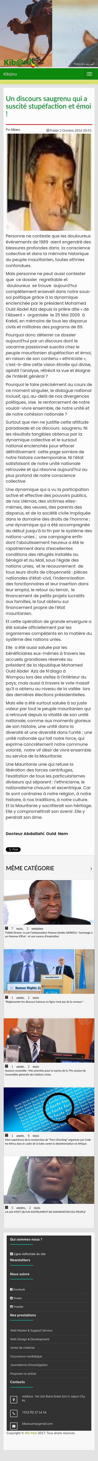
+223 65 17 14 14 (34, 1412)
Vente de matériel (22, 1347)
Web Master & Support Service (31, 1330)
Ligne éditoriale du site (28, 1254)
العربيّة (90, 64)
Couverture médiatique (26, 1356)
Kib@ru (10, 73)
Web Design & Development (29, 1339)
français (80, 64)
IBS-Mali (31, 1433)
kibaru (15, 129)
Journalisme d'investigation (29, 1365)
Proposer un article (23, 1373)
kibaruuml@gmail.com (37, 1423)
